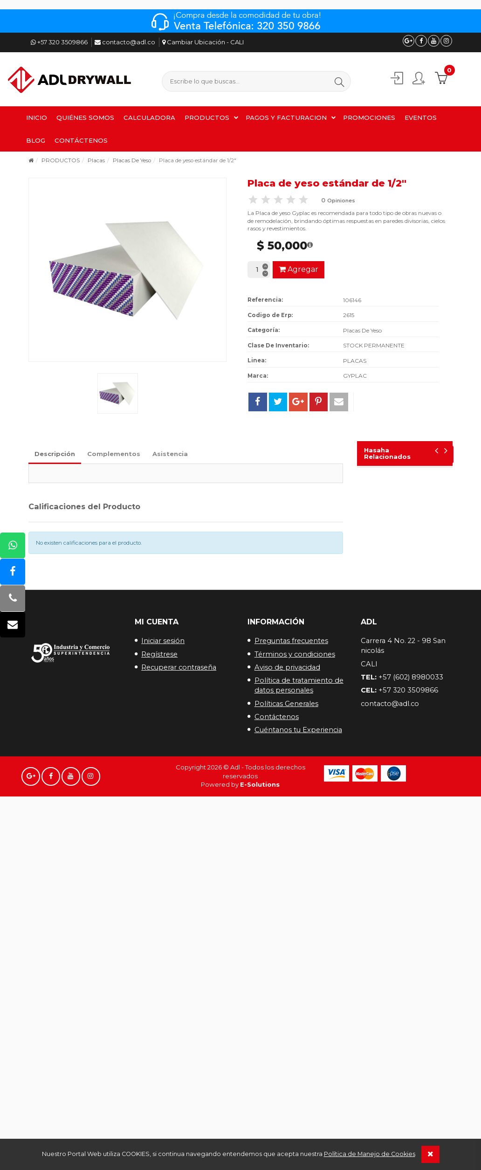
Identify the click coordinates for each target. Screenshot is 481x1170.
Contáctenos (276, 717)
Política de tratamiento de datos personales (299, 685)
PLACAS (354, 360)
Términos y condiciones (294, 654)
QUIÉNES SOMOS (85, 117)
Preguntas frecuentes (291, 641)
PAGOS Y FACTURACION (286, 117)
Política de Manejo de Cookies (369, 1153)
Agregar (298, 269)
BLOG (35, 140)
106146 (352, 300)
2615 (348, 315)
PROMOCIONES (369, 117)
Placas (96, 160)
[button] (339, 82)
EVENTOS (421, 117)
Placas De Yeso (132, 160)
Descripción (54, 453)
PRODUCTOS (207, 117)
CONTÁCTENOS (81, 140)
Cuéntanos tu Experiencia (298, 730)
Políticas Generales (286, 703)
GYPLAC (355, 375)
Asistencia (170, 453)
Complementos (113, 453)
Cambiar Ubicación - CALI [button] (203, 42)
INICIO (36, 117)
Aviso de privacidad (287, 667)
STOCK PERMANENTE (374, 345)
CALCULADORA (149, 117)
